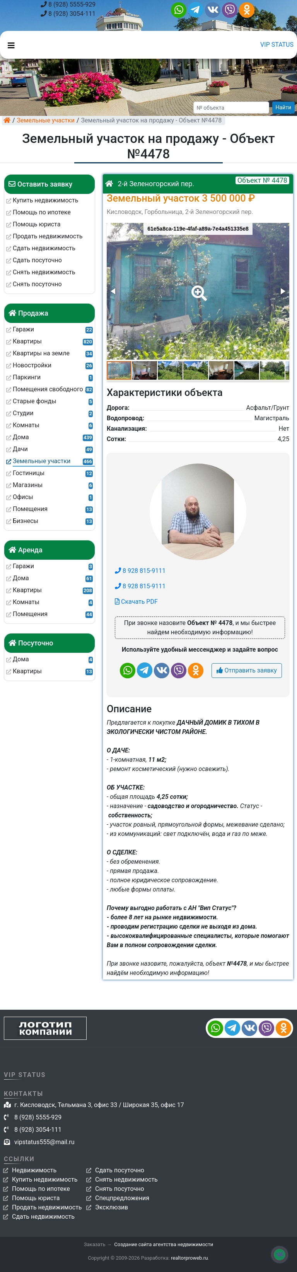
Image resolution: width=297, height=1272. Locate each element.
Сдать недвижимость (43, 1216)
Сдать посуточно (119, 1170)
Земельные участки (46, 120)
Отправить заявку (247, 670)
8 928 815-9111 (140, 570)
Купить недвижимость (44, 1179)
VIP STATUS (277, 44)
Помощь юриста (36, 1198)
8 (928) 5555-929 (68, 4)
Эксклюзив (111, 1207)
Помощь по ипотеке (41, 1188)
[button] (197, 288)
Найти (284, 107)
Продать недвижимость (47, 1207)
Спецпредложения (122, 1198)
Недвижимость (34, 1170)
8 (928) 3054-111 (68, 13)
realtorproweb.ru (189, 1258)
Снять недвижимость (126, 1179)
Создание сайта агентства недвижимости (163, 1244)
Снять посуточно (119, 1188)
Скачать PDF (136, 601)
